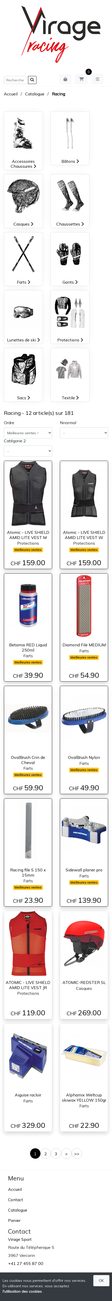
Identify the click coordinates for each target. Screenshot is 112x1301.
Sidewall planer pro (84, 869)
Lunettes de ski (23, 339)
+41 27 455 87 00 (25, 1263)
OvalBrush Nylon (84, 757)
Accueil (11, 93)
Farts (23, 282)
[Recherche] (16, 80)
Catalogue (34, 93)
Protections (70, 339)
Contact (15, 1199)
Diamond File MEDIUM (84, 644)
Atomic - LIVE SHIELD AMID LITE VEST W (84, 535)
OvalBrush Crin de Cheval (28, 760)
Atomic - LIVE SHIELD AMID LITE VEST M (28, 535)
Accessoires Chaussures (23, 164)
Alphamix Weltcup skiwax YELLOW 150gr (84, 1097)
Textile (70, 397)
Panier (14, 1220)
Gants (70, 282)
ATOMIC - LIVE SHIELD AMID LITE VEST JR (28, 985)
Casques (23, 224)
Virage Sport (20, 1239)
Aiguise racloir (28, 1094)
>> (76, 1153)
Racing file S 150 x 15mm (28, 872)
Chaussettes (70, 224)
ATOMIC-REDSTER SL (84, 982)
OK (101, 1280)
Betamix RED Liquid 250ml (28, 647)
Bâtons (70, 161)
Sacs (23, 397)
